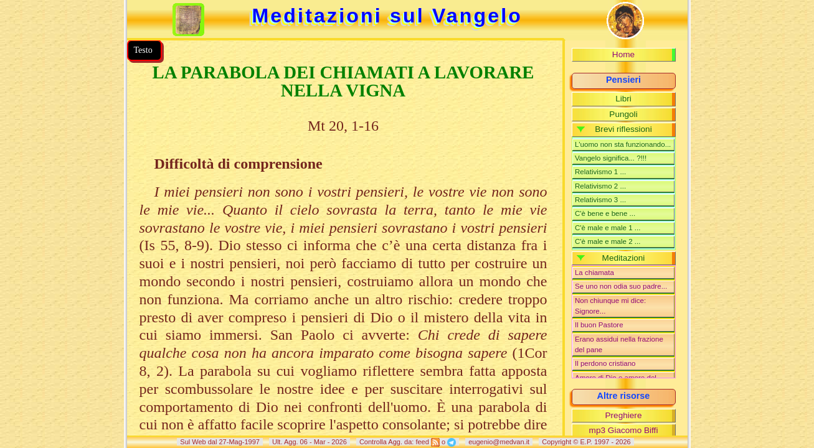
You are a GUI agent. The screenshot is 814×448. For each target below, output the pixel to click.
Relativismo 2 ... (600, 186)
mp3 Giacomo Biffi (623, 430)
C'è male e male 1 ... (608, 227)
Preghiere (623, 415)
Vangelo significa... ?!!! (610, 158)
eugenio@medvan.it (498, 442)
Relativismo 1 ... (600, 171)
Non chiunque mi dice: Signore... (610, 306)
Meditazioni (623, 258)
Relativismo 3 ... (600, 199)
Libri (623, 98)
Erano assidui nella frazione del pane (619, 344)
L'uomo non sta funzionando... (623, 144)
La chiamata (594, 272)
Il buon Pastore (599, 325)
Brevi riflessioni (623, 129)
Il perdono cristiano (605, 363)
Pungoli (623, 114)
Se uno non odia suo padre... (621, 286)
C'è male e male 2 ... (608, 241)
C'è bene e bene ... (605, 213)
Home (623, 54)
